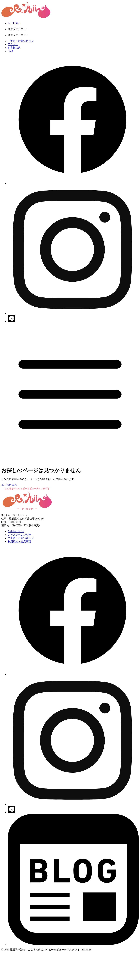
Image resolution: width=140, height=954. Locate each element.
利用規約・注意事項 (19, 541)
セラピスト (14, 23)
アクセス (13, 44)
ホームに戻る (9, 485)
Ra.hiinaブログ (16, 531)
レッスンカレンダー (19, 534)
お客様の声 (14, 47)
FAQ (10, 51)
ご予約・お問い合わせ (21, 41)
